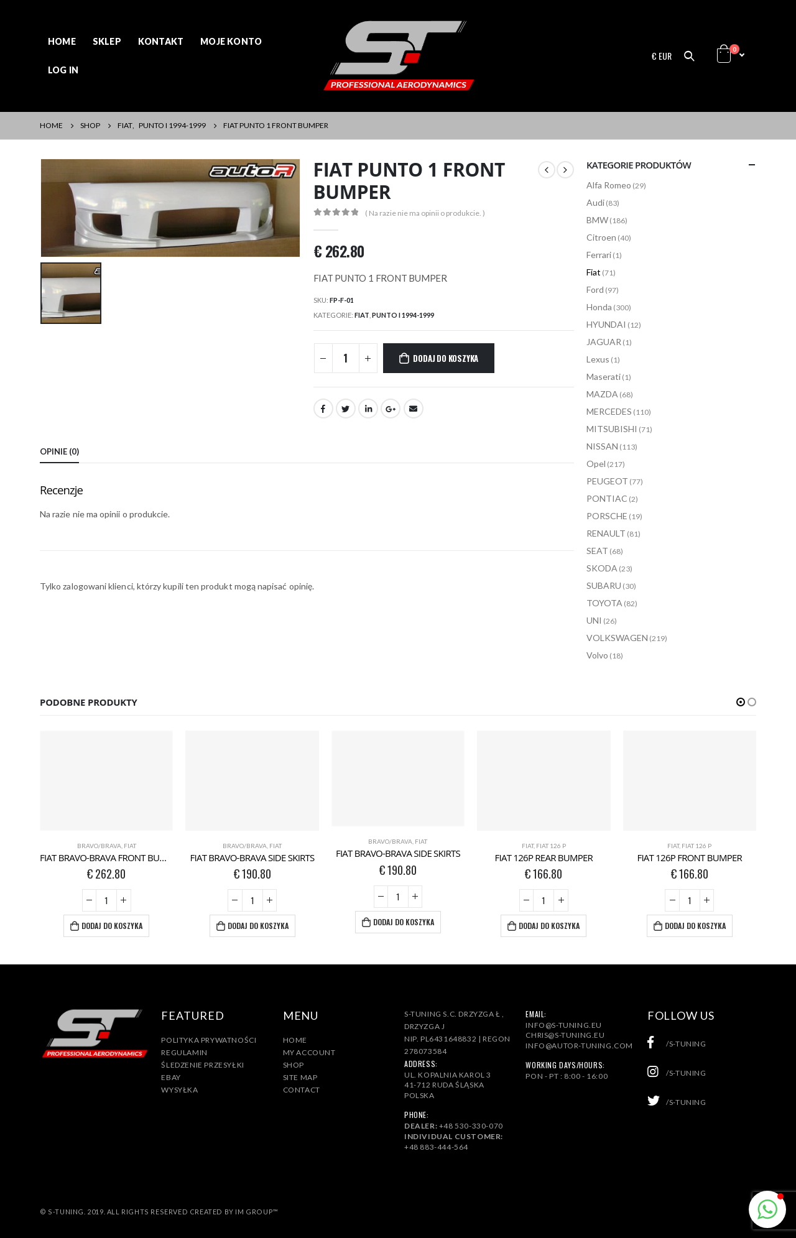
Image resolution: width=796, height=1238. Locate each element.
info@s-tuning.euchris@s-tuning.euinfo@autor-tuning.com (579, 1035)
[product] (106, 781)
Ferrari (598, 254)
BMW (597, 220)
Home (62, 41)
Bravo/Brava (99, 845)
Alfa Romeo (608, 185)
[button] (740, 702)
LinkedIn (368, 408)
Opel (596, 463)
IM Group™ (256, 1212)
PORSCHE (606, 515)
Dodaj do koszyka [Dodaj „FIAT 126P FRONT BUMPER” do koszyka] (695, 925)
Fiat (361, 315)
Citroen (601, 237)
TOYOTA (604, 603)
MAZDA (602, 394)
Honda (599, 307)
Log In (63, 70)
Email (413, 408)
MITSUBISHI (611, 428)
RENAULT (606, 533)
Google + (390, 408)
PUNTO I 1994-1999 (403, 315)
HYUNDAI (606, 324)
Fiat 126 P (551, 845)
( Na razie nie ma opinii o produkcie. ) (425, 213)
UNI (594, 620)
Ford (595, 289)
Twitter (346, 408)
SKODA (602, 568)
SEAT (597, 550)
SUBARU (603, 585)
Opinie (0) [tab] (59, 451)
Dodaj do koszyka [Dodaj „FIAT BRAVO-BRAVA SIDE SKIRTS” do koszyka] (258, 925)
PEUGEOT (607, 481)
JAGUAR (603, 341)
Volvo (597, 655)
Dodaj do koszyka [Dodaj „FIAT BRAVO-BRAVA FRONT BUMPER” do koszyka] (111, 925)
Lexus (597, 359)
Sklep (107, 41)
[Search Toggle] (689, 56)
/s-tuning (676, 1043)
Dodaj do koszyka (445, 358)
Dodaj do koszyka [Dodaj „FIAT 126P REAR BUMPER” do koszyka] (549, 925)
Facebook (323, 408)
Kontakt (160, 41)
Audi (595, 202)
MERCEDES (609, 411)
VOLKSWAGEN (617, 637)
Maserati (603, 376)
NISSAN (602, 446)
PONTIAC (606, 498)
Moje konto (231, 41)
